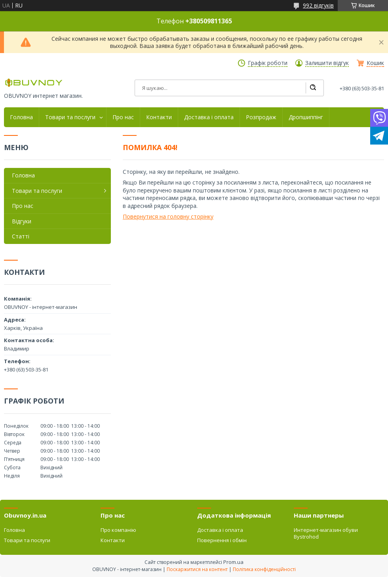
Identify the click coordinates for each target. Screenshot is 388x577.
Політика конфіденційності (264, 569)
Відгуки (21, 221)
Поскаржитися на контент (197, 569)
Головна (21, 117)
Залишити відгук (327, 63)
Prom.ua (233, 562)
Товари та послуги (70, 117)
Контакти (159, 117)
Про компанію (118, 529)
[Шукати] (313, 87)
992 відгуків (318, 5)
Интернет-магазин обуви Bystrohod (326, 533)
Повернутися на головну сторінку (168, 216)
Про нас (123, 117)
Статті (20, 236)
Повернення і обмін (222, 540)
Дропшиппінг (306, 117)
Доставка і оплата (209, 117)
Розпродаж (261, 117)
